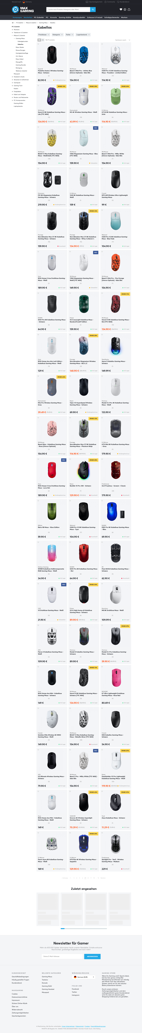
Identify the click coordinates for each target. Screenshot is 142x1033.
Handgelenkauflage (22, 53)
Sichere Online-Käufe (19, 1003)
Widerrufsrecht (17, 1009)
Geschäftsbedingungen (20, 976)
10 (94, 878)
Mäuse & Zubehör (31, 22)
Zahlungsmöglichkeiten (20, 1013)
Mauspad (17, 74)
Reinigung (19, 68)
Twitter (74, 992)
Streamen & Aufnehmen (21, 79)
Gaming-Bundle (21, 65)
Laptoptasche (18, 106)
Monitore (16, 29)
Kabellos (52, 22)
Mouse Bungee (20, 50)
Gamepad (17, 82)
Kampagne (17, 17)
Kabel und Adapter (20, 94)
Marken (124, 17)
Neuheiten (28, 17)
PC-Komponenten (19, 100)
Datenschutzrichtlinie (19, 997)
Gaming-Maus (43, 22)
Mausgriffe (19, 62)
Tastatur (45, 980)
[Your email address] (62, 956)
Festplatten (17, 91)
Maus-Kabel (19, 59)
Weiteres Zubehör (21, 71)
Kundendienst (124, 2)
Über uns (15, 1006)
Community (109, 2)
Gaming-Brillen (18, 103)
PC (47, 17)
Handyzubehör (79, 17)
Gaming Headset (48, 989)
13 (98, 878)
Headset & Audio (19, 77)
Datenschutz (80, 1026)
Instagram (75, 995)
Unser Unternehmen (68, 1026)
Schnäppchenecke (111, 17)
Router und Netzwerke (21, 97)
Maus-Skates (20, 47)
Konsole (53, 17)
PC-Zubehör (39, 17)
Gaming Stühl (47, 986)
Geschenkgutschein (95, 2)
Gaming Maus (47, 976)
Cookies (15, 994)
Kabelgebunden (23, 41)
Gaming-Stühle (65, 17)
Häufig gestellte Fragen (20, 980)
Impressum (16, 1000)
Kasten (16, 88)
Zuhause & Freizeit (94, 17)
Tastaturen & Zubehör (21, 32)
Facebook (75, 989)
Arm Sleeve (19, 56)
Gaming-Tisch (18, 85)
